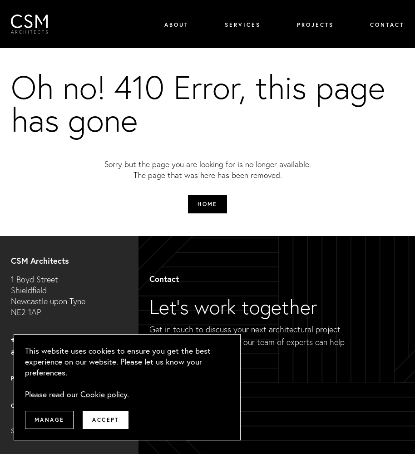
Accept (105, 419)
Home (207, 204)
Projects (315, 24)
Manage (49, 419)
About (176, 24)
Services (243, 24)
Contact (387, 24)
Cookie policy (103, 394)
